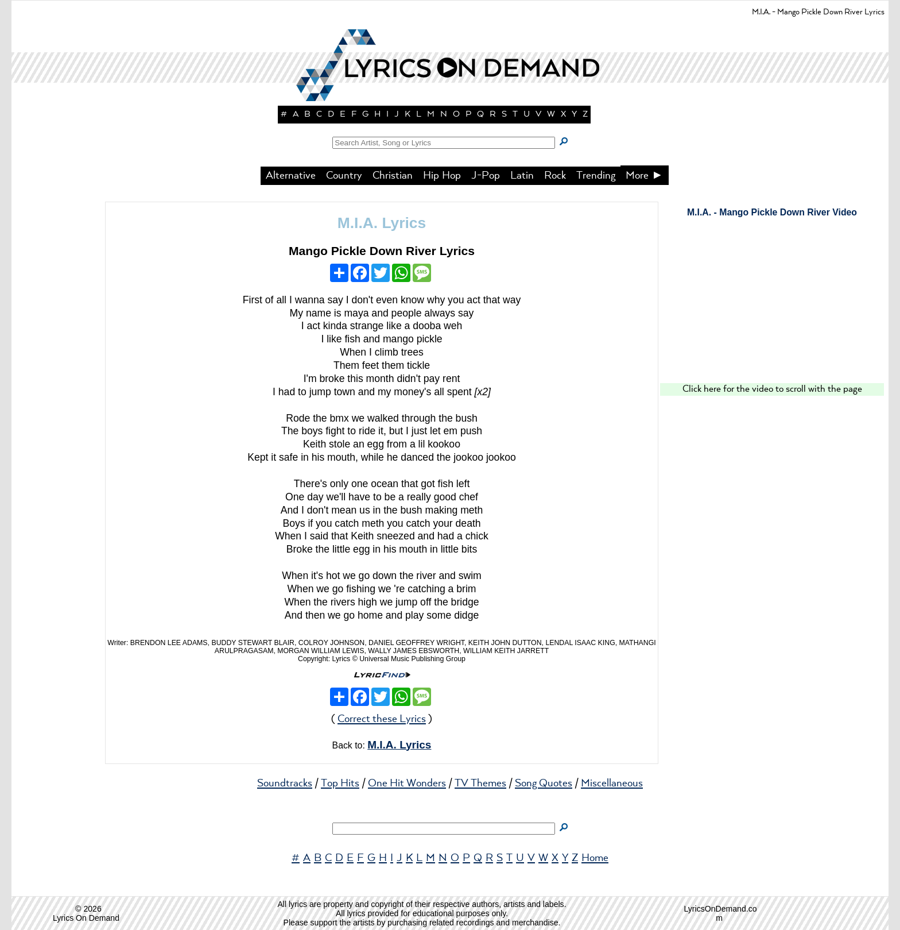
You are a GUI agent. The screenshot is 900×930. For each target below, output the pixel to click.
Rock (555, 176)
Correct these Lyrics (382, 719)
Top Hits (340, 783)
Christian (393, 176)
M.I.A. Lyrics (382, 222)
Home (594, 858)
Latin (522, 176)
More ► (645, 176)
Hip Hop (442, 176)
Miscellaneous (612, 783)
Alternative (291, 176)
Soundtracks (284, 783)
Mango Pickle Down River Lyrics (382, 250)
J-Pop (485, 176)
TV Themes (480, 783)
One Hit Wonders (407, 783)
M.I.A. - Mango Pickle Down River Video (772, 212)
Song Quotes (543, 783)
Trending (595, 176)
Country (344, 176)
